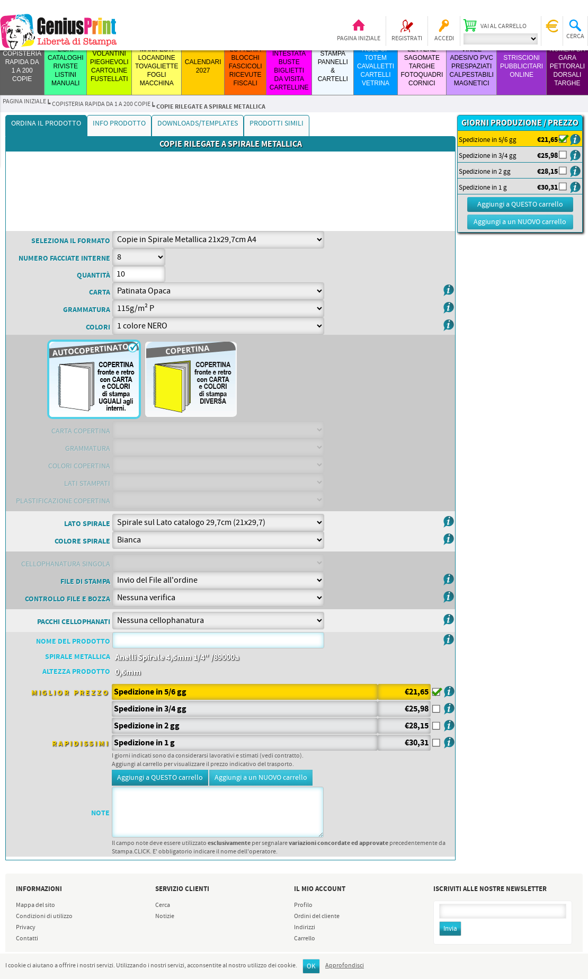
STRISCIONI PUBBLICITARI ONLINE (521, 66)
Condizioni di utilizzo (44, 916)
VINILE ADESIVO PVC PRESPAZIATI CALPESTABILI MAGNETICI (472, 66)
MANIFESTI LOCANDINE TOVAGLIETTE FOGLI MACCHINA (157, 66)
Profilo (303, 905)
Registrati (406, 38)
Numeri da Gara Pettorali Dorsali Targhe (567, 66)
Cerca (162, 905)
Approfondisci (344, 966)
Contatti (27, 938)
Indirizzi (304, 927)
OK (311, 966)
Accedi (444, 38)
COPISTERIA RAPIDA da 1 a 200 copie (101, 104)
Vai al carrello (503, 26)
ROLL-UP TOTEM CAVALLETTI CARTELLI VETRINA (375, 66)
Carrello (304, 938)
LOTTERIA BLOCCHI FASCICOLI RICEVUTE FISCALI (245, 66)
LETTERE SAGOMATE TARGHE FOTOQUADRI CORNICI (421, 66)
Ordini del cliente (317, 916)
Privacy (25, 927)
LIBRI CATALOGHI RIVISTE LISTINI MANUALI (66, 66)
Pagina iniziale (358, 38)
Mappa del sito (35, 905)
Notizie (164, 916)
